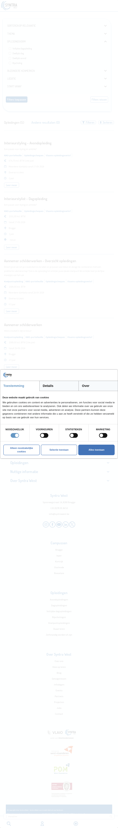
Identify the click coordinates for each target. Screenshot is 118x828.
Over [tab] (85, 386)
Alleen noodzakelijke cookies (21, 450)
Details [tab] (48, 386)
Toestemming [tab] (13, 386)
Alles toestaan (96, 450)
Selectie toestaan (59, 450)
